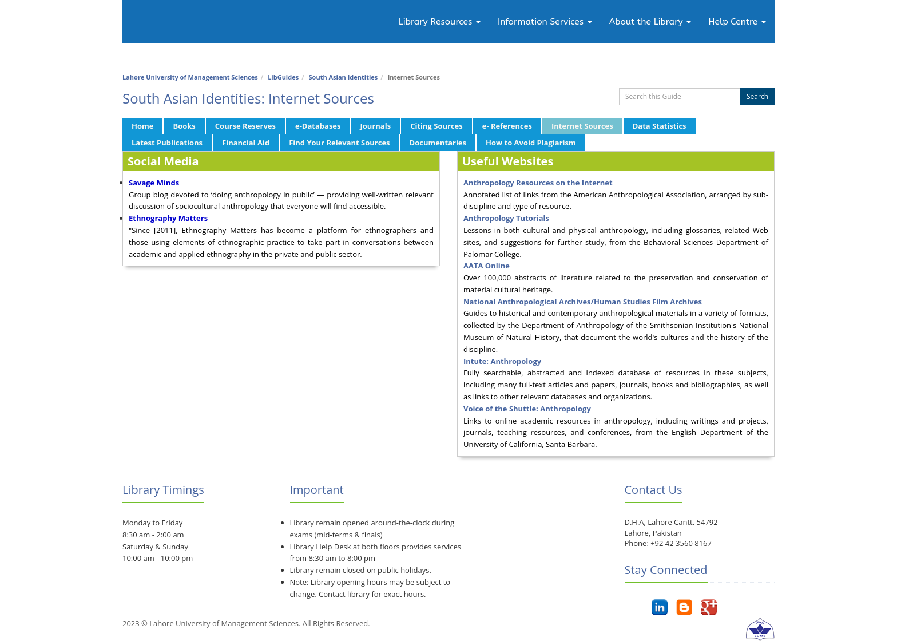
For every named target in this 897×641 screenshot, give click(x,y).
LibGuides (283, 77)
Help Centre (737, 22)
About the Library (650, 22)
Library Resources (440, 22)
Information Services (545, 22)
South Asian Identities (343, 77)
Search (757, 96)
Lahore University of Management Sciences (190, 77)
